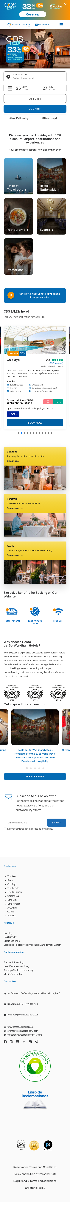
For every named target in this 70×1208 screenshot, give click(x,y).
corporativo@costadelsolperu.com (24, 1034)
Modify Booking (19, 118)
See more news (35, 776)
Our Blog (8, 933)
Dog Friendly (10, 937)
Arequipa (12, 907)
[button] (18, 433)
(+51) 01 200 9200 (22, 1004)
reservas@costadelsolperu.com (23, 1014)
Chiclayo (11, 884)
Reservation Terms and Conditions (35, 1167)
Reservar (33, 14)
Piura (10, 880)
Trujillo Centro (14, 892)
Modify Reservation (13, 974)
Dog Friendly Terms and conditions (35, 1181)
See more (15, 461)
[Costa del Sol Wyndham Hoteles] (28, 25)
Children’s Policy (35, 1188)
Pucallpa (11, 915)
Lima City (12, 899)
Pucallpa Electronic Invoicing (18, 970)
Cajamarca (13, 896)
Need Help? (49, 118)
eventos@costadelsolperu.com (22, 1030)
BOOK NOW (35, 422)
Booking (35, 108)
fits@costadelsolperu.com (20, 1026)
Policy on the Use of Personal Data (35, 1174)
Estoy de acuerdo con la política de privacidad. (30, 828)
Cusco (10, 911)
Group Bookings (12, 940)
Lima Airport (13, 903)
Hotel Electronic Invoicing (16, 966)
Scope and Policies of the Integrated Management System (32, 944)
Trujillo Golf (13, 888)
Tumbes (11, 876)
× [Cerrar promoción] (65, 4)
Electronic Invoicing (14, 962)
